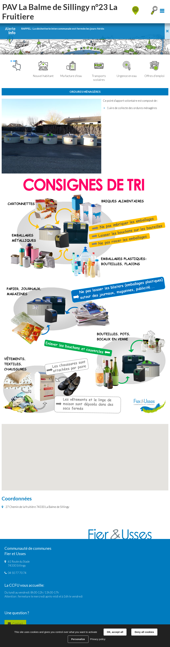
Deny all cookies (144, 632)
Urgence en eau (127, 69)
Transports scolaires (99, 71)
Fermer (167, 31)
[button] (85, 454)
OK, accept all (115, 632)
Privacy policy (97, 639)
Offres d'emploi (154, 69)
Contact (17, 623)
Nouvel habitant (43, 69)
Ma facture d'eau (71, 69)
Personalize (78, 639)
